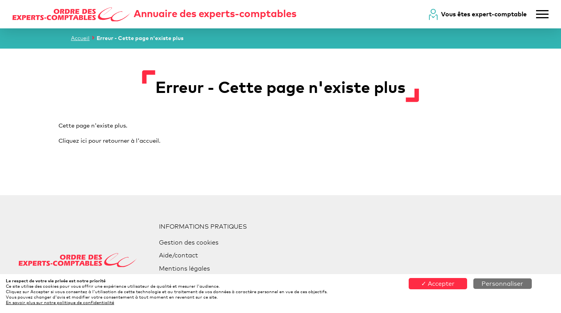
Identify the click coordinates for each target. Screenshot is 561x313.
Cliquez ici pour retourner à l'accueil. (109, 140)
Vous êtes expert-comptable (484, 14)
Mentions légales (184, 268)
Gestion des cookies (189, 242)
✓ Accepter (438, 283)
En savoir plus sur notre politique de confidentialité (60, 302)
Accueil (80, 38)
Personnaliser (502, 283)
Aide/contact (178, 255)
